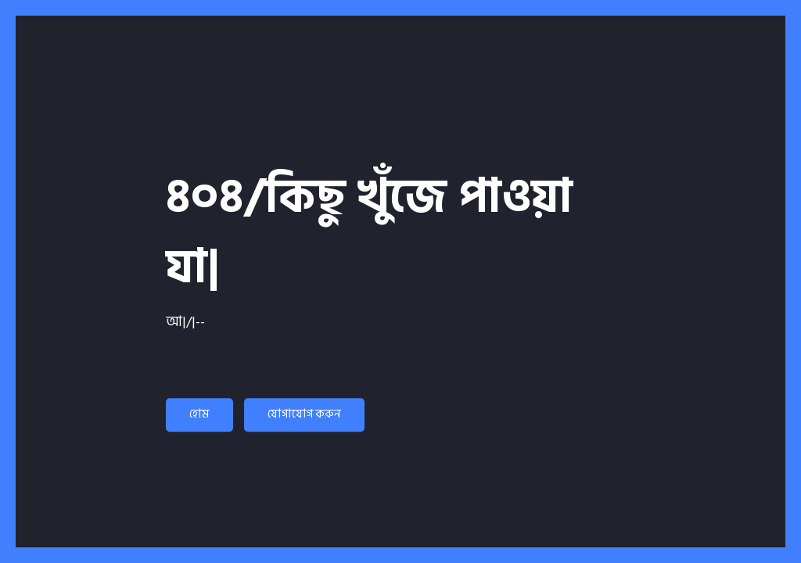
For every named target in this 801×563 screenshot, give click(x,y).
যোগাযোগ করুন (304, 414)
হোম (199, 414)
